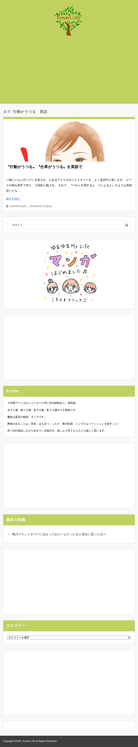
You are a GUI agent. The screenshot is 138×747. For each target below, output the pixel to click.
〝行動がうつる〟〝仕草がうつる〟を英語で (44, 167)
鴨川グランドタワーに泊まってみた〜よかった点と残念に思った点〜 (59, 534)
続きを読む (13, 198)
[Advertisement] (72, 71)
